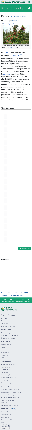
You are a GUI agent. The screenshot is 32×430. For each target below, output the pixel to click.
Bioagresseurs (5, 369)
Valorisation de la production (9, 404)
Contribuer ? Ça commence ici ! (10, 334)
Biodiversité (4, 371)
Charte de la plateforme (8, 411)
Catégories (5, 293)
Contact (3, 419)
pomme (6, 53)
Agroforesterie (5, 366)
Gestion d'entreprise (7, 382)
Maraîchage (4, 354)
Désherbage (4, 379)
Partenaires (4, 320)
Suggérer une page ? (8, 337)
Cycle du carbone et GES (8, 377)
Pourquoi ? (4, 323)
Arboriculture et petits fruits (12, 295)
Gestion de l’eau (6, 386)
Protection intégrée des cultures (10, 396)
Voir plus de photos (24, 248)
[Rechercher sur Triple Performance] (14, 8)
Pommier (15, 21)
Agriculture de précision (8, 363)
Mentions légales (6, 413)
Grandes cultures (6, 344)
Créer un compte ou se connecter (11, 332)
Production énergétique (8, 394)
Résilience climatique (7, 399)
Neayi (14, 408)
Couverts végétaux (6, 374)
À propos (4, 317)
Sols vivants (4, 402)
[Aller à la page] (29, 8)
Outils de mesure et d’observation (11, 391)
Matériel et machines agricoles (10, 388)
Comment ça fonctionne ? (8, 325)
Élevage (3, 346)
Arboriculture (5, 351)
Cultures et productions (20, 293)
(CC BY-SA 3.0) (11, 47)
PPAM (3, 357)
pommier (15, 55)
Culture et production (9, 24)
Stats (2, 421)
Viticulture (4, 349)
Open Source (5, 416)
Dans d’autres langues (19, 16)
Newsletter (10, 419)
